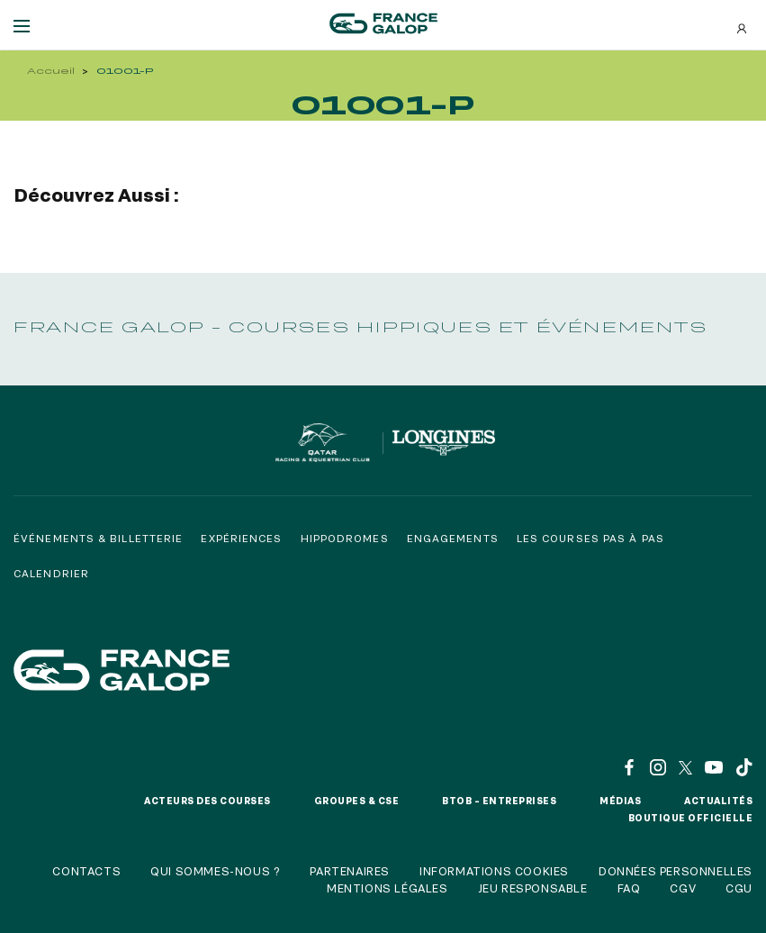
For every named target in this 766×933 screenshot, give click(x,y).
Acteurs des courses (207, 800)
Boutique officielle (690, 817)
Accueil (51, 71)
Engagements (453, 538)
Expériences (241, 538)
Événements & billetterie (98, 538)
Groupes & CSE (357, 800)
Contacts (86, 871)
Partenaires (350, 871)
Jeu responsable (533, 888)
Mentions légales (387, 888)
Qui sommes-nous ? (215, 871)
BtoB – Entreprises (499, 800)
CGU (738, 888)
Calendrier (51, 573)
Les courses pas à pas (590, 538)
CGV (683, 888)
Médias (620, 800)
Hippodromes (345, 538)
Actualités (718, 800)
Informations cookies (494, 871)
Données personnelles (675, 871)
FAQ (629, 888)
